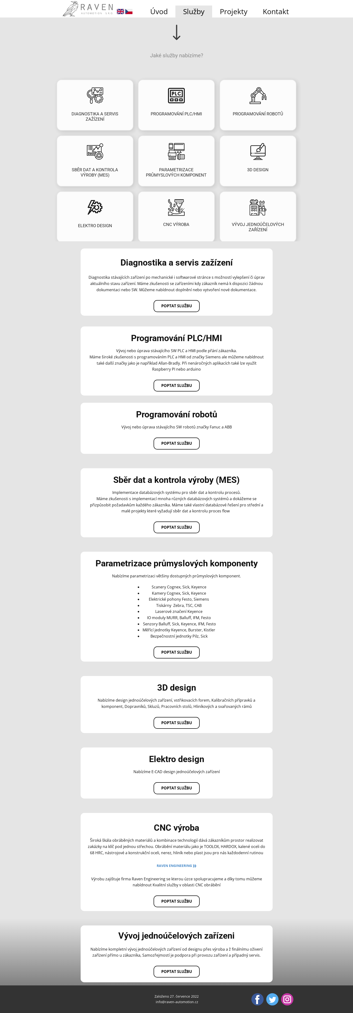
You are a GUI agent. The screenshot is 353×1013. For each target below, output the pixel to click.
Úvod (159, 11)
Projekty (233, 11)
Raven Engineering (176, 865)
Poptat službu (176, 305)
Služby (193, 11)
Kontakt (276, 11)
